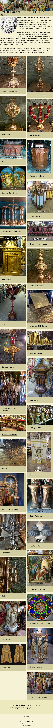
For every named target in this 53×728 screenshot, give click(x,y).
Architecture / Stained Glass (40, 624)
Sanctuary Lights (8, 367)
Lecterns (5, 324)
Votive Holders (35, 135)
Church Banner (35, 475)
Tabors (4, 469)
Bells (4, 596)
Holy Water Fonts (36, 546)
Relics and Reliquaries (38, 95)
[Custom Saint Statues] (4, 15)
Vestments (6, 668)
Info (26, 718)
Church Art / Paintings (37, 589)
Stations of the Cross (9, 193)
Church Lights (35, 216)
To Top (26, 716)
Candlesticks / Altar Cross (11, 232)
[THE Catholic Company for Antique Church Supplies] (3, 12)
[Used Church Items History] (38, 12)
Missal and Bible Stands (38, 326)
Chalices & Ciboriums (10, 91)
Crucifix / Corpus (36, 667)
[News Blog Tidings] (11, 12)
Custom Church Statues (38, 697)
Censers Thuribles (36, 286)
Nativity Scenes (35, 428)
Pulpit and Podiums (37, 176)
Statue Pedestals (36, 516)
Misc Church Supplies (10, 509)
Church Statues (7, 639)
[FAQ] (28, 12)
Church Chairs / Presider (39, 244)
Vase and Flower (36, 353)
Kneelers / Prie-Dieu (9, 434)
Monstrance (6, 135)
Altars (4, 162)
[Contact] (20, 12)
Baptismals (34, 400)
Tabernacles (6, 280)
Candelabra (6, 553)
